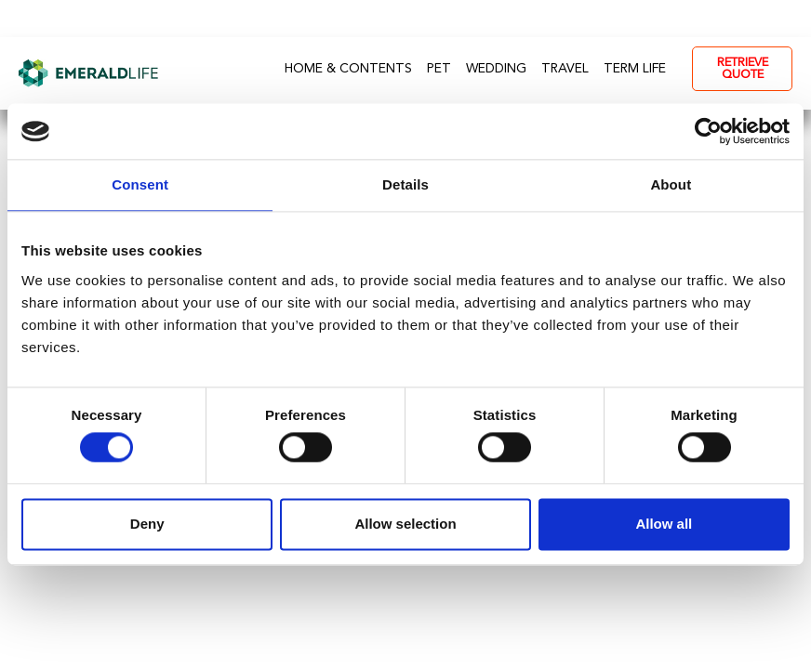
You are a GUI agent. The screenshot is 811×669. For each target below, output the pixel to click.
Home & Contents (348, 68)
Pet (439, 68)
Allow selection (405, 523)
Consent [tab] (140, 184)
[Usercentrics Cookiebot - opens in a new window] (708, 131)
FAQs (344, 19)
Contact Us (452, 19)
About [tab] (670, 184)
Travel (565, 68)
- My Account (735, 19)
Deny (147, 523)
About (250, 19)
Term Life (635, 68)
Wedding (496, 68)
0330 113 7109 (587, 19)
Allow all (663, 523)
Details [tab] (405, 184)
